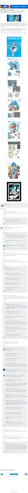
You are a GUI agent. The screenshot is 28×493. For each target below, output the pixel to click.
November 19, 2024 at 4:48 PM (15, 379)
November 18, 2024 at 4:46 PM (18, 348)
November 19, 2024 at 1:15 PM (15, 363)
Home (14, 474)
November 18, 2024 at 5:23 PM (15, 358)
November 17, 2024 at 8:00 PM (15, 321)
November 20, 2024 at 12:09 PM (16, 444)
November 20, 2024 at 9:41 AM (18, 400)
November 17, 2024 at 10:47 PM (16, 278)
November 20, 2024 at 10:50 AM (16, 417)
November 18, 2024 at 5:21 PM (16, 353)
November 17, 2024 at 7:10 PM (16, 311)
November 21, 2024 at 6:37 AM (16, 219)
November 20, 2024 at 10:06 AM (15, 412)
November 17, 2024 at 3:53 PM (16, 304)
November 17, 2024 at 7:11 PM (16, 268)
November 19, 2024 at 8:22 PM (13, 429)
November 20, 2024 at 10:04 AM (16, 407)
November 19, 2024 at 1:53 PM (13, 369)
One (6, 369)
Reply (4, 215)
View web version (14, 476)
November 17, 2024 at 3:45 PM (16, 240)
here (21, 28)
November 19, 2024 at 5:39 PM (15, 388)
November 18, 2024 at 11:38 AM (13, 341)
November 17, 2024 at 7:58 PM (15, 273)
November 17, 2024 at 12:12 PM (11, 295)
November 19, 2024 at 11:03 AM (16, 287)
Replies (5, 217)
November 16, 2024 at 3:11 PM (16, 227)
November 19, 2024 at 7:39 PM (15, 394)
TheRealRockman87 (6, 227)
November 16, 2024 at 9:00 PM (12, 260)
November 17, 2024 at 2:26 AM (16, 234)
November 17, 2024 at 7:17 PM (18, 316)
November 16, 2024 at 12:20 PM (13, 211)
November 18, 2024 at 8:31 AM (16, 327)
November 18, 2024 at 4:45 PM (18, 245)
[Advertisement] (14, 3)
